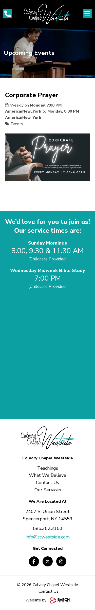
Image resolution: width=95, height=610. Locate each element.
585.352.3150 (47, 528)
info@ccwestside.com (48, 537)
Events (17, 123)
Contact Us (49, 591)
